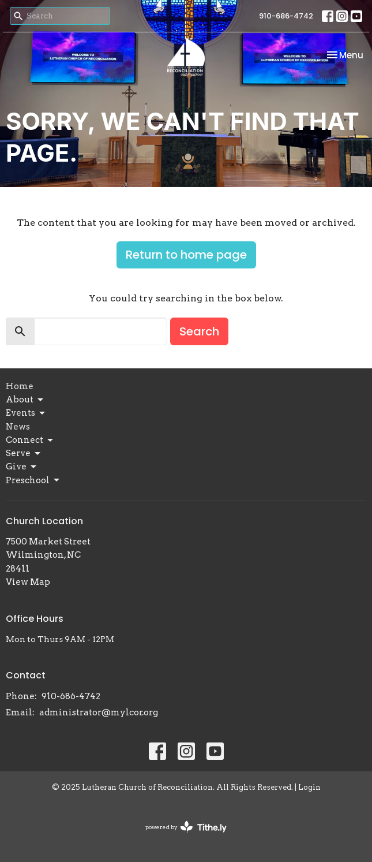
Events (26, 413)
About (25, 400)
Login (309, 787)
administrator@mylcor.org (98, 712)
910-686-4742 (286, 15)
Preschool (33, 480)
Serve (24, 454)
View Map (28, 582)
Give (22, 467)
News (18, 426)
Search (199, 331)
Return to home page (186, 255)
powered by (186, 827)
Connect (30, 440)
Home (19, 386)
